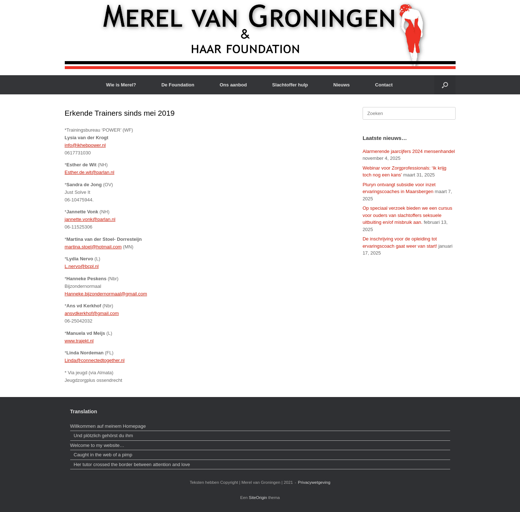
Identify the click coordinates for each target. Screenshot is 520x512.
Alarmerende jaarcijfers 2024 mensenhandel (409, 151)
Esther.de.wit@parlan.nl (90, 172)
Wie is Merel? (121, 85)
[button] (445, 84)
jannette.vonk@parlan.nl (90, 219)
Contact (384, 85)
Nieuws (341, 85)
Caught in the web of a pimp (103, 454)
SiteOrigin (258, 497)
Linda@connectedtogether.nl (95, 360)
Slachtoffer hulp (290, 85)
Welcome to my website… (98, 445)
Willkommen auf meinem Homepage (108, 426)
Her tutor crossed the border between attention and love (132, 464)
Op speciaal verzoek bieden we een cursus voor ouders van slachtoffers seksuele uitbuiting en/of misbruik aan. (407, 215)
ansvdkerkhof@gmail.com (92, 313)
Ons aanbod (233, 85)
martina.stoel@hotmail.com (93, 246)
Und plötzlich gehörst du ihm (103, 435)
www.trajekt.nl (79, 341)
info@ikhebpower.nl (85, 145)
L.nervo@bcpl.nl (82, 266)
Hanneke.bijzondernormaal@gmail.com (106, 293)
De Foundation (177, 85)
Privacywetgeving (314, 482)
